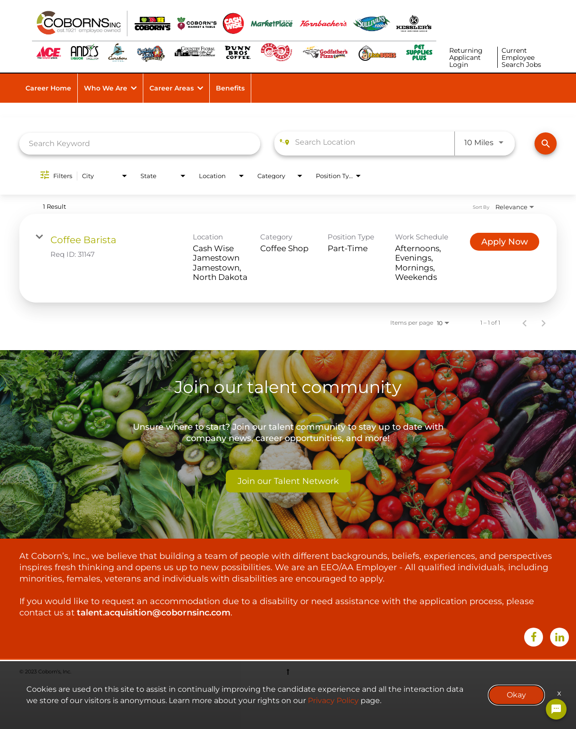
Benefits (230, 88)
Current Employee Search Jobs (521, 57)
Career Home (48, 88)
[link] (288, 258)
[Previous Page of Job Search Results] (524, 322)
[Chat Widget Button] (556, 709)
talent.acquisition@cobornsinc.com (153, 612)
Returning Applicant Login (466, 57)
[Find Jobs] (546, 143)
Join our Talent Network (288, 481)
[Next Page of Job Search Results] (543, 322)
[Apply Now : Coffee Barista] (504, 242)
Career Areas (171, 88)
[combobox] (140, 143)
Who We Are (105, 88)
